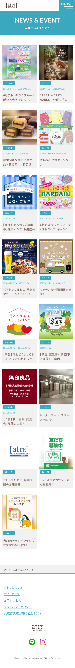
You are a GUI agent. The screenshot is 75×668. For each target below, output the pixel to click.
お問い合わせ (13, 600)
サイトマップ (12, 594)
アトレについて (13, 588)
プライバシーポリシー (18, 607)
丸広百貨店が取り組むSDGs (23, 613)
